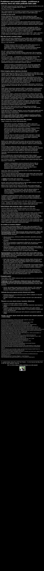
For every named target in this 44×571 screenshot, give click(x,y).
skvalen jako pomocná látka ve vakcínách (30, 141)
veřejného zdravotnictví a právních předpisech (21, 282)
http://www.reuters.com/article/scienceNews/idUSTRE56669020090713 (15, 323)
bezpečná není (38, 59)
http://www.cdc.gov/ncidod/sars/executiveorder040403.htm (13, 344)
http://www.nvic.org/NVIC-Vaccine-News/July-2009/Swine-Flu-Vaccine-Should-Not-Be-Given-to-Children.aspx (21, 331)
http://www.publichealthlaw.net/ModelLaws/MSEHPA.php (12, 350)
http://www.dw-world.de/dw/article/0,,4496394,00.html (26, 324)
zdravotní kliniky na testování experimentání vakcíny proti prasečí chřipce (18, 107)
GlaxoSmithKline (13, 157)
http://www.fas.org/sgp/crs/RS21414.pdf (13, 352)
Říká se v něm (4, 42)
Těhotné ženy (4, 114)
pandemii (32, 11)
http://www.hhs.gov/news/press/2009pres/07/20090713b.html (13, 337)
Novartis (6, 157)
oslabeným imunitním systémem (32, 114)
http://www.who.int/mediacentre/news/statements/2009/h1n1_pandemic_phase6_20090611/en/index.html (22, 329)
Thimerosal (6, 239)
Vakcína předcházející (8, 246)
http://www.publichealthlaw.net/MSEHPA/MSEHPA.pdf (12, 341)
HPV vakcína (6, 242)
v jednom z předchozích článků (18, 77)
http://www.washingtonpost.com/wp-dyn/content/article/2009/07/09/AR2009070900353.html (19, 326)
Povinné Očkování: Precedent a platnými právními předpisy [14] (21, 289)
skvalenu (25, 202)
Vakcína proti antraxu (8, 236)
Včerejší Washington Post (7, 73)
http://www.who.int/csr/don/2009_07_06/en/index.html (12, 320)
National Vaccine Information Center (17, 294)
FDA (20, 250)
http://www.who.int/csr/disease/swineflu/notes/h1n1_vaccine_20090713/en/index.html (18, 334)
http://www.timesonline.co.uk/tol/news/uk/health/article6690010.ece (14, 339)
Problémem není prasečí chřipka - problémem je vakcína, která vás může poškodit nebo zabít (20, 2)
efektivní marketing (37, 242)
